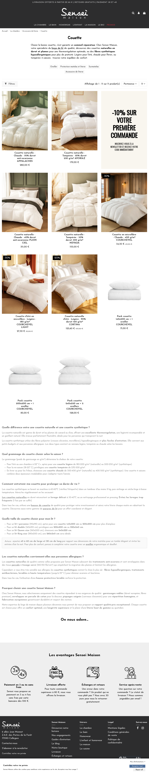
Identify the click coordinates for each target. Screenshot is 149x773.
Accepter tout (137, 766)
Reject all (139, 770)
